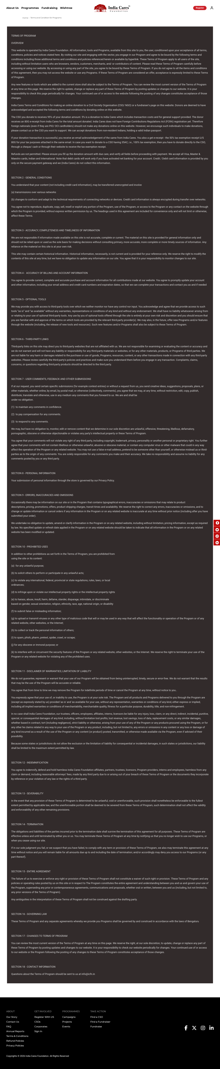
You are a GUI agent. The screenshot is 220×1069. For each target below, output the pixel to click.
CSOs (37, 1021)
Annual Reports (15, 1031)
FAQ (8, 1026)
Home (25, 18)
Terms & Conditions (17, 1036)
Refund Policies (15, 1041)
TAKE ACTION (98, 1011)
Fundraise (96, 1026)
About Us (12, 8)
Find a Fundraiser (100, 1021)
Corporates (40, 1026)
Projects (67, 1021)
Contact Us (12, 1021)
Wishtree (66, 8)
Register (199, 8)
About (10, 1011)
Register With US (44, 1017)
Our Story (11, 1017)
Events (66, 1026)
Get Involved (42, 1011)
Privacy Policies (15, 1045)
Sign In (38, 1031)
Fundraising (50, 8)
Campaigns (68, 1017)
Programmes (30, 8)
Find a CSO (96, 1017)
